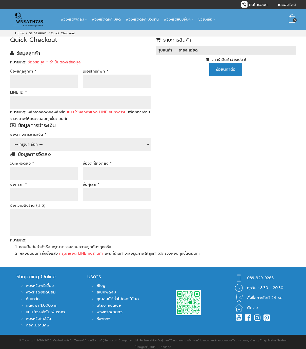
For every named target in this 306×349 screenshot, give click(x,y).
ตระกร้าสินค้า (38, 29)
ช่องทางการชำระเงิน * (28, 130)
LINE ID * (18, 88)
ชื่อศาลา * (18, 180)
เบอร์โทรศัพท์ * (95, 67)
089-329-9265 (260, 274)
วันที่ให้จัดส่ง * (22, 159)
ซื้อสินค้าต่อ (226, 65)
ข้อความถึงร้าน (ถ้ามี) (27, 201)
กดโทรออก (258, 4)
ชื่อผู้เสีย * (91, 180)
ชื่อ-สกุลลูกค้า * (23, 67)
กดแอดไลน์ (286, 4)
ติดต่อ (252, 304)
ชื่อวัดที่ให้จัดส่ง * (97, 159)
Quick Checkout (63, 29)
